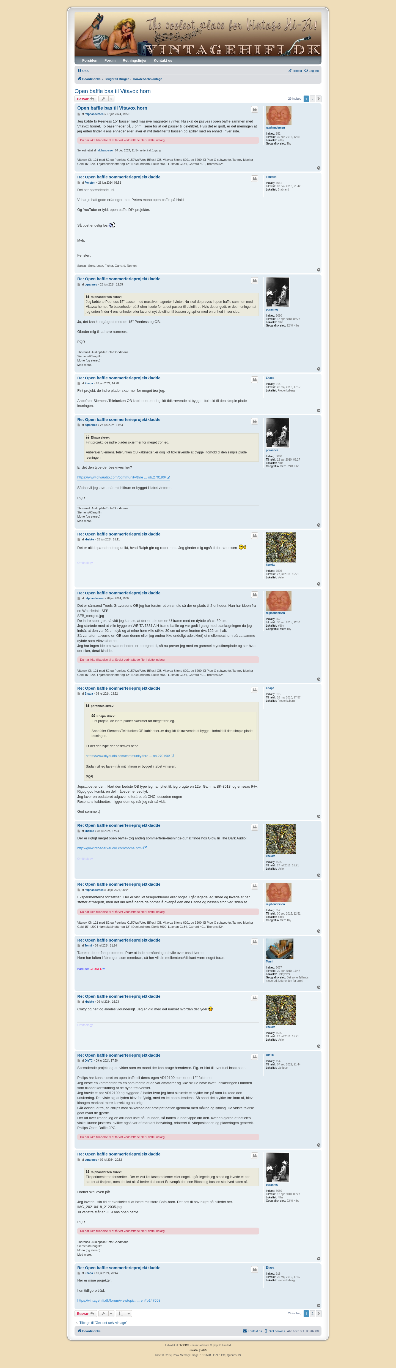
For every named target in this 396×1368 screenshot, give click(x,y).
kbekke (270, 564)
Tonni (269, 961)
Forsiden (89, 60)
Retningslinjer (135, 60)
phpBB (183, 1345)
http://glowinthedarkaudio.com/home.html (109, 848)
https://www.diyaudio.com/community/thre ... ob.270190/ (121, 477)
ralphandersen (275, 127)
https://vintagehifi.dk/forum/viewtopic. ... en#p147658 (119, 1300)
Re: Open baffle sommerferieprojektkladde (119, 177)
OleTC (270, 1055)
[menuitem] (83, 70)
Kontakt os (163, 60)
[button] (318, 99)
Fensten (271, 176)
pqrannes (272, 309)
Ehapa (270, 377)
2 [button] (313, 98)
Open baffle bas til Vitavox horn (113, 91)
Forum (110, 60)
